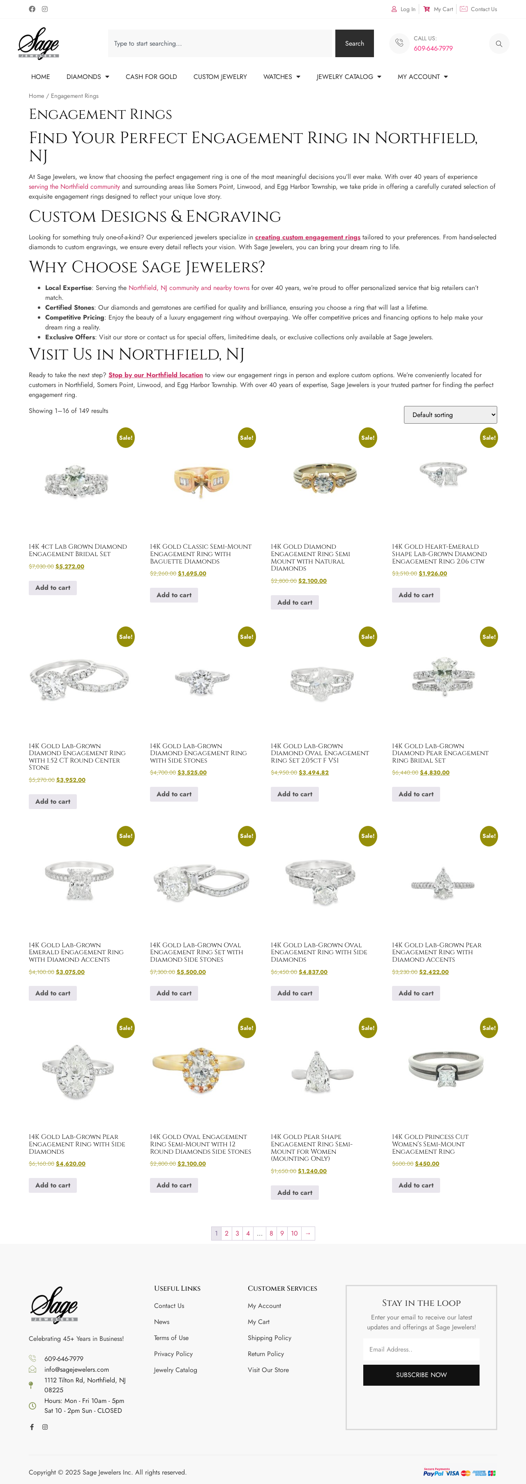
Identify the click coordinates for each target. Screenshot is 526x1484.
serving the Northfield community (74, 186)
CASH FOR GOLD (151, 77)
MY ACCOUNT (423, 77)
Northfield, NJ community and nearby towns (189, 287)
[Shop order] (450, 415)
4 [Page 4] (248, 1233)
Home (36, 95)
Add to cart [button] (52, 587)
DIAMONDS (88, 77)
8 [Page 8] (271, 1233)
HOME (40, 77)
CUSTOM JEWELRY (220, 77)
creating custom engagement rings (307, 237)
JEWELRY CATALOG (349, 77)
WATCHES (281, 77)
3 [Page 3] (237, 1233)
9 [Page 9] (282, 1233)
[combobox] (220, 43)
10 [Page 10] (294, 1233)
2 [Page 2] (226, 1233)
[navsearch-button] (499, 43)
